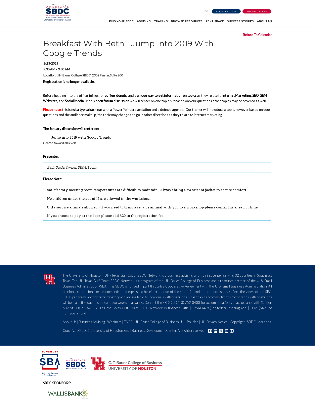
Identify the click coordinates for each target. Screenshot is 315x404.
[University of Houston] (50, 278)
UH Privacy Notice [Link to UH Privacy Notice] (214, 322)
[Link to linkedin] (215, 330)
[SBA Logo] (50, 363)
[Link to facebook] (210, 330)
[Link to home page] (56, 12)
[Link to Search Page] (207, 11)
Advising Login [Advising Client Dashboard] (226, 11)
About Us (264, 21)
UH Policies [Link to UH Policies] (189, 322)
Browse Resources (186, 21)
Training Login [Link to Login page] (257, 11)
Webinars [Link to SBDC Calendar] (114, 322)
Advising (144, 21)
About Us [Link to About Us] (70, 322)
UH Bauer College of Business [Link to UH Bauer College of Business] (156, 322)
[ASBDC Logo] (73, 363)
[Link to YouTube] (231, 330)
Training (161, 21)
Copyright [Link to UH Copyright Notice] (237, 322)
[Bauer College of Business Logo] (124, 363)
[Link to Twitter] (221, 330)
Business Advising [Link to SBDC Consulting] (92, 322)
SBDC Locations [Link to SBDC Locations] (259, 322)
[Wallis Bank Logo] (66, 393)
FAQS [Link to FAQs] (128, 322)
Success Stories (240, 21)
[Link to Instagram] (226, 330)
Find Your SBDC (121, 21)
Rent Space (215, 21)
